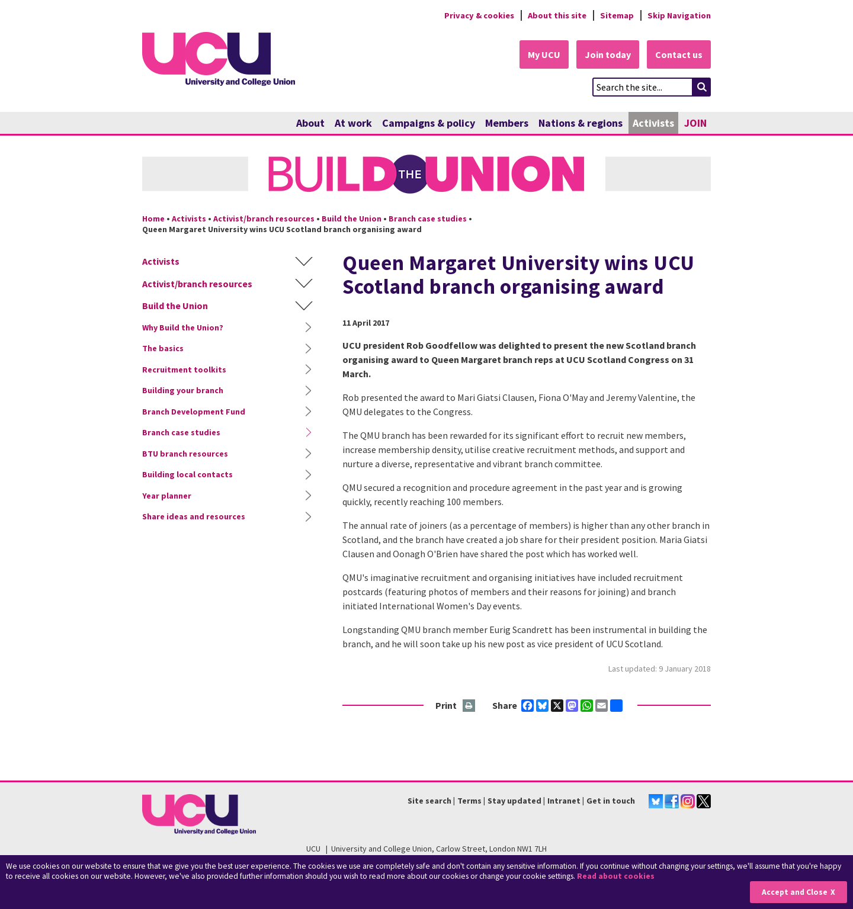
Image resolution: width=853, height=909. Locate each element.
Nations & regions (580, 123)
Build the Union (351, 218)
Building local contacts (187, 474)
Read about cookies (616, 876)
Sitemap (617, 15)
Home (153, 218)
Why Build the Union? (182, 327)
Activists (653, 123)
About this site (557, 15)
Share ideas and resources (193, 516)
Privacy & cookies (479, 15)
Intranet (564, 800)
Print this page (469, 706)
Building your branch (182, 390)
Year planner (166, 495)
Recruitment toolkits (184, 369)
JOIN (695, 123)
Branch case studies (428, 218)
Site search (429, 800)
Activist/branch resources (264, 218)
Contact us (679, 54)
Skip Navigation (679, 15)
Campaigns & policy (428, 123)
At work (353, 123)
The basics (163, 348)
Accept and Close (795, 892)
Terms (469, 800)
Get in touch (610, 800)
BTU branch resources (185, 453)
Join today (608, 54)
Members (506, 123)
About (310, 123)
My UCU (544, 54)
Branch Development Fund (193, 411)
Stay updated (514, 800)
